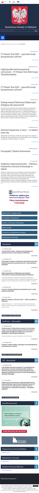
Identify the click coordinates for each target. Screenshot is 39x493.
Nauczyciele (15, 44)
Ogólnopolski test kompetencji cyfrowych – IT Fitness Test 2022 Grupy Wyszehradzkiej (19, 72)
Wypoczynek (6, 227)
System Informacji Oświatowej (13, 223)
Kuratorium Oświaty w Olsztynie (20, 27)
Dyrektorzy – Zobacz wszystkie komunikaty (11, 354)
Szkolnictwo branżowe (10, 237)
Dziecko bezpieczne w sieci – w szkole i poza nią (19, 131)
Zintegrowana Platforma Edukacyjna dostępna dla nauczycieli (18, 103)
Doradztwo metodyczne (10, 218)
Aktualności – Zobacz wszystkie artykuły (11, 315)
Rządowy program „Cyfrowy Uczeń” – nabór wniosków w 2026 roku (19, 300)
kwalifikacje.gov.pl (6, 452)
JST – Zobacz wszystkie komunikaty (10, 397)
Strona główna (9, 44)
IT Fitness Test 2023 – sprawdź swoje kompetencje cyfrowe (18, 55)
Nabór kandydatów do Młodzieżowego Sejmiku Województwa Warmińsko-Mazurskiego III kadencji (17, 274)
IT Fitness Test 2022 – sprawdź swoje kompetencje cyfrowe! (18, 88)
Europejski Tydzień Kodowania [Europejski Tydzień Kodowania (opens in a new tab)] (15, 151)
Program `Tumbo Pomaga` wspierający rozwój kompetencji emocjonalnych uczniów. (19, 345)
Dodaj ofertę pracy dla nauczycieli (14, 431)
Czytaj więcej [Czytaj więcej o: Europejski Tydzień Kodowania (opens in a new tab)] (34, 154)
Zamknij (35, 485)
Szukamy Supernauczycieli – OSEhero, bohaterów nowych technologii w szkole (19, 166)
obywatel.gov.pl (5, 461)
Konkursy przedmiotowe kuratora (14, 232)
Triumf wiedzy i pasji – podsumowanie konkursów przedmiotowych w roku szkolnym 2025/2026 (17, 252)
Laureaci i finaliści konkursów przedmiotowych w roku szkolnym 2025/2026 (19, 290)
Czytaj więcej (34, 60)
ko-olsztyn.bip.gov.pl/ (7, 470)
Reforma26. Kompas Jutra (11, 213)
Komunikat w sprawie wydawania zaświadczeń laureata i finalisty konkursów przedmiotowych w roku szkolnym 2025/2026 (19, 262)
